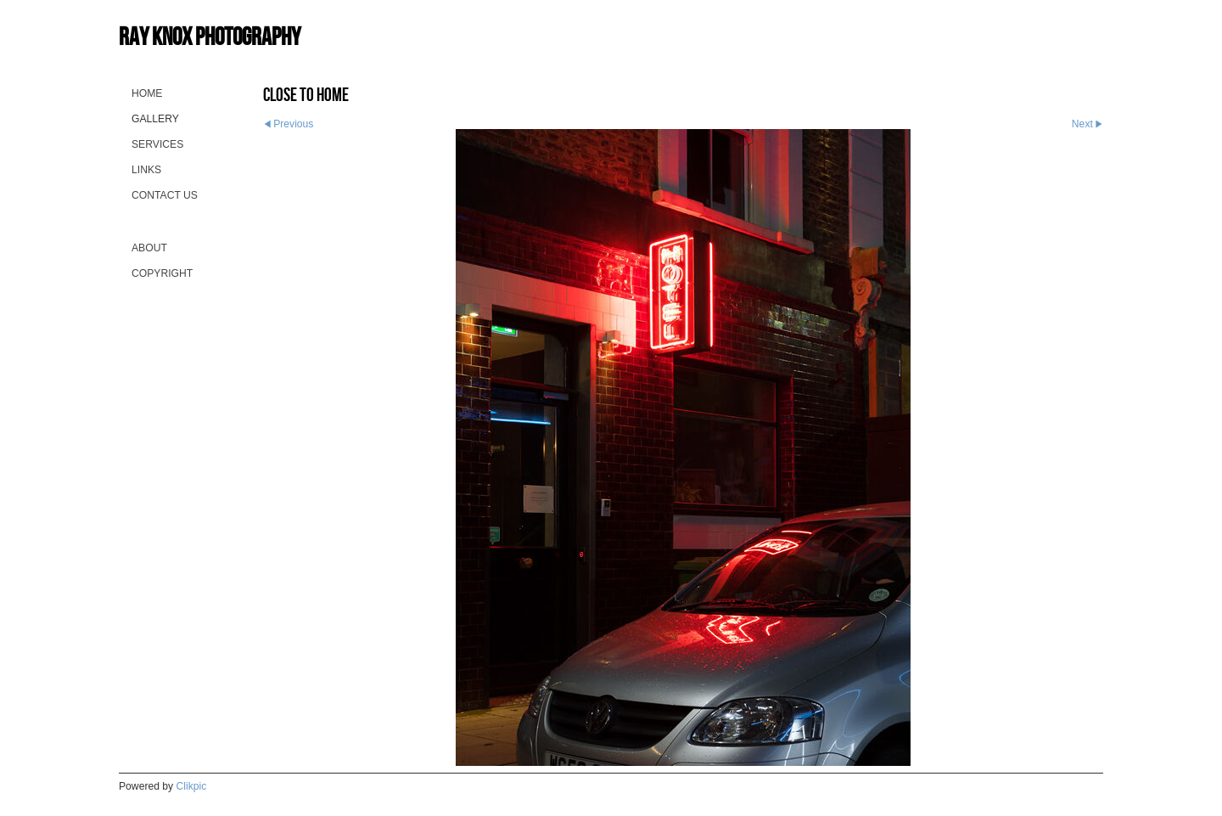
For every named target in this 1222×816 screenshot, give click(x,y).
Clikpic (192, 786)
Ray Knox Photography (209, 36)
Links (146, 170)
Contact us (165, 195)
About (149, 248)
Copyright (162, 273)
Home (147, 93)
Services (157, 144)
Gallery (155, 119)
